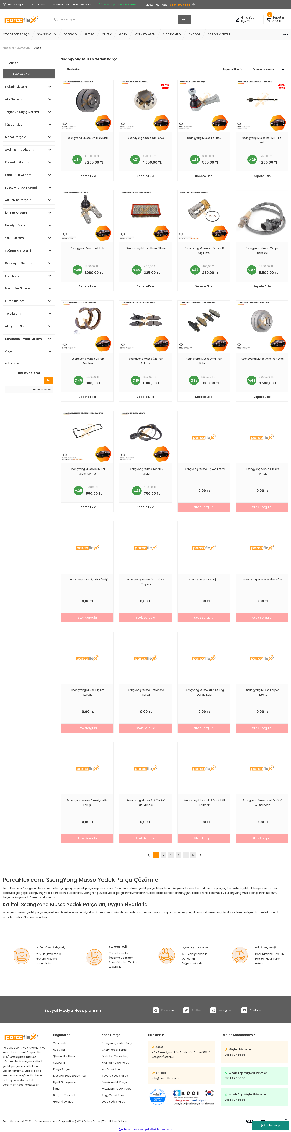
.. (185, 855)
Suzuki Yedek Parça (114, 1082)
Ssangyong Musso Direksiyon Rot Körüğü (88, 802)
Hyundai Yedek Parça (115, 1063)
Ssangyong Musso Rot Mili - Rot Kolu (262, 140)
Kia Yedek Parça (112, 1069)
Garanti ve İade (63, 1101)
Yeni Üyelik (60, 1043)
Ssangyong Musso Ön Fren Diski (88, 138)
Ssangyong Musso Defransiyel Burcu (146, 692)
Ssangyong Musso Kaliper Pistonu (262, 692)
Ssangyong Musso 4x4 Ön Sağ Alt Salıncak (262, 802)
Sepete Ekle (87, 176)
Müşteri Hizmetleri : (72, 4)
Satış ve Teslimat (64, 1095)
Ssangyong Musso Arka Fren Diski (262, 359)
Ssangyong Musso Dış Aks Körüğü (87, 692)
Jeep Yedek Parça (113, 1101)
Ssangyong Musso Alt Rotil (87, 248)
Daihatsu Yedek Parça (116, 1056)
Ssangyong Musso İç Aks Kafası (262, 579)
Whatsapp (270, 1125)
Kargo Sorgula (62, 1069)
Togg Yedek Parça (113, 1095)
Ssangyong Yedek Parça (117, 1043)
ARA (184, 19)
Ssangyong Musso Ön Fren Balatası (146, 361)
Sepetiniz (59, 1063)
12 (193, 855)
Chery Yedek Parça (114, 1050)
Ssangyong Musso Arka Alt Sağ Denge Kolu (204, 692)
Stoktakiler (73, 69)
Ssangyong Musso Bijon (204, 579)
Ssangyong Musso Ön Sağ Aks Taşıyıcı (146, 582)
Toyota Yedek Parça (115, 1075)
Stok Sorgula (203, 507)
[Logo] (21, 19)
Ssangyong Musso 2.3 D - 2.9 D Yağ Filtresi (204, 250)
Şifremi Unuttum (64, 1056)
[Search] (121, 19)
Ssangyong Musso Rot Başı (204, 138)
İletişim (38, 4)
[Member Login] (237, 19)
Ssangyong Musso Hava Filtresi (146, 248)
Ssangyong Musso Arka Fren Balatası (204, 361)
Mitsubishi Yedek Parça (116, 1088)
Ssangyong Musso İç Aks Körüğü (87, 579)
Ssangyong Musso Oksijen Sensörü (262, 250)
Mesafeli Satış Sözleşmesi (69, 1075)
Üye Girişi (59, 1050)
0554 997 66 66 (235, 1055)
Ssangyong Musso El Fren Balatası (88, 361)
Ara (49, 380)
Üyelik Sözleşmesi (64, 1082)
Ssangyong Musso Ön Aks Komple (262, 471)
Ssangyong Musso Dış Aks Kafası (204, 469)
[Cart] (269, 19)
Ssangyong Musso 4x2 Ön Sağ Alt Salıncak (146, 802)
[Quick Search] (23, 380)
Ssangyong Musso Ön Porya (146, 138)
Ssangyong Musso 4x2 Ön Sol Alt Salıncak (204, 802)
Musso (37, 47)
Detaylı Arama (42, 389)
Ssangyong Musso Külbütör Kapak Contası (88, 471)
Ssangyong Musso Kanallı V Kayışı (146, 471)
